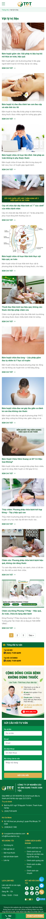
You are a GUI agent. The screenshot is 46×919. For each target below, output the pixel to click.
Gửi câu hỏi (23, 775)
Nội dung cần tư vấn (12, 759)
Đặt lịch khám (35, 916)
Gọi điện (8, 916)
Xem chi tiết (7, 68)
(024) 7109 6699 (13, 653)
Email (6, 739)
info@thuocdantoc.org (10, 836)
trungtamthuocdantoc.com (14, 834)
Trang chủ (5, 10)
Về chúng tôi (8, 845)
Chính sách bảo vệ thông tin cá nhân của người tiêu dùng (35, 854)
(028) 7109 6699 (13, 661)
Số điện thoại (9, 749)
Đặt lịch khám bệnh (11, 857)
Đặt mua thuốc (9, 853)
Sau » (31, 635)
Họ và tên (7, 729)
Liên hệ (6, 860)
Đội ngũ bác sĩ (9, 849)
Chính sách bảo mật (34, 848)
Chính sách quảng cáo (35, 860)
